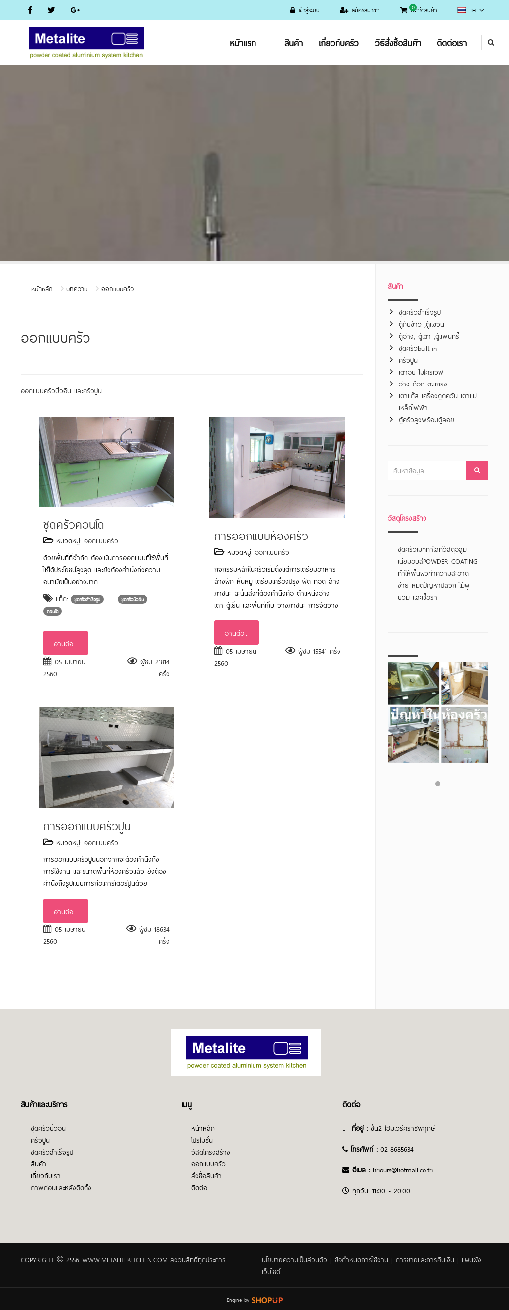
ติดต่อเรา (452, 42)
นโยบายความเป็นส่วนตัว (294, 1259)
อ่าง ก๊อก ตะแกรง (423, 383)
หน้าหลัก (42, 288)
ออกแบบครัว (117, 288)
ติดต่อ (199, 1187)
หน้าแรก (243, 42)
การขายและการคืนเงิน (425, 1259)
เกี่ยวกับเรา (46, 1175)
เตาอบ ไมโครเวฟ (421, 371)
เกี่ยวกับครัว (339, 42)
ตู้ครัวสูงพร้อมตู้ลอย (426, 419)
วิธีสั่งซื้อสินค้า (398, 42)
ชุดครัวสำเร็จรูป (420, 311)
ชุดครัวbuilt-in (418, 347)
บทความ (77, 288)
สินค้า (293, 42)
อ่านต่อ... (66, 643)
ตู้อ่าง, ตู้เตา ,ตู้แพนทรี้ (429, 335)
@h (395, 1169)
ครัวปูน (408, 359)
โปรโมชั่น (202, 1139)
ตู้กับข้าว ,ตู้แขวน (421, 323)
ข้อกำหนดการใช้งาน (361, 1259)
